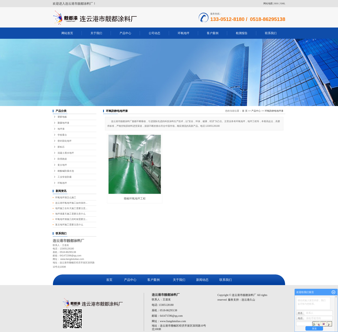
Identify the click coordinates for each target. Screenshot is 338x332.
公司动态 (154, 33)
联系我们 (271, 33)
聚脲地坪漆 (63, 123)
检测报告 (241, 33)
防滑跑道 (62, 159)
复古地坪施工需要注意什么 (69, 224)
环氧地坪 (183, 33)
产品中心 (125, 33)
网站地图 (268, 3)
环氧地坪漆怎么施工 (65, 197)
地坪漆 (61, 129)
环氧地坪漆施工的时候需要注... (71, 219)
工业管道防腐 (65, 177)
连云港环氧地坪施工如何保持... (71, 203)
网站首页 (67, 33)
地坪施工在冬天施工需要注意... (71, 208)
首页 (109, 279)
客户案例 (212, 33)
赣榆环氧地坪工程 (135, 198)
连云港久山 (248, 299)
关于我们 (96, 33)
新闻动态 (202, 279)
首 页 (244, 111)
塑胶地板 (62, 117)
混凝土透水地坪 (66, 153)
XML (282, 3)
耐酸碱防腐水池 (66, 171)
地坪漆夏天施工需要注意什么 (70, 213)
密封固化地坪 (65, 141)
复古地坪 (62, 165)
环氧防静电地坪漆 (274, 111)
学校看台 (62, 135)
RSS (276, 3)
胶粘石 (61, 147)
